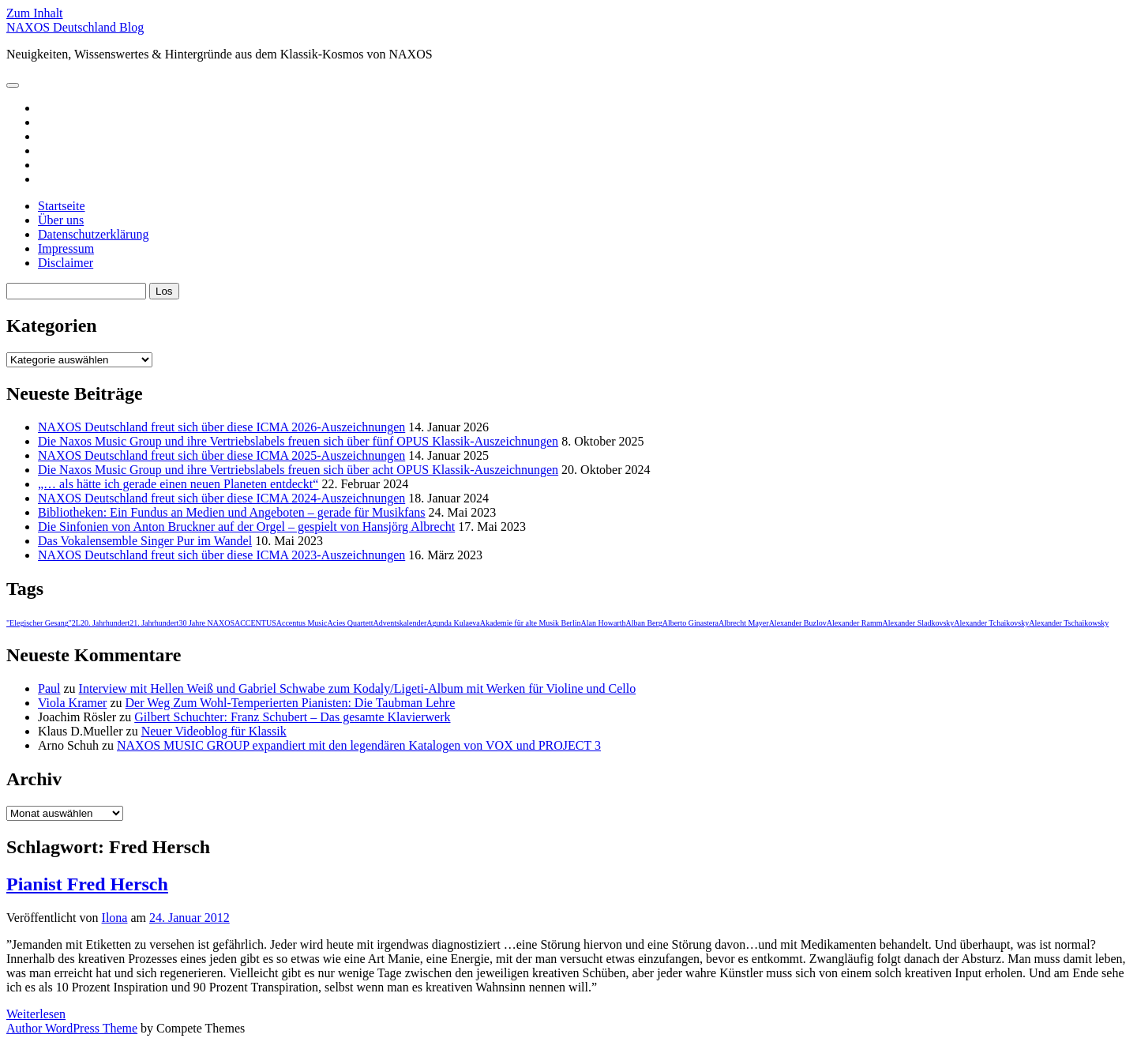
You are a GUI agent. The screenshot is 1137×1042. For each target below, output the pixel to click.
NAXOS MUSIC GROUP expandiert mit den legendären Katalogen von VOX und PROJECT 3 (359, 745)
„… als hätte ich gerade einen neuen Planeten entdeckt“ (178, 484)
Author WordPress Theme (71, 1028)
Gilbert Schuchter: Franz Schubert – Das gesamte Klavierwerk (292, 717)
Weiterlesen (36, 1014)
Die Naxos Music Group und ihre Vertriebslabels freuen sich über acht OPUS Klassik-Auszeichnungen (298, 469)
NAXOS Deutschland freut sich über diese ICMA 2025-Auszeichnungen (221, 455)
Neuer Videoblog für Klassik (214, 731)
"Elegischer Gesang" (39, 623)
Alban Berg (643, 623)
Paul (49, 688)
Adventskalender (400, 623)
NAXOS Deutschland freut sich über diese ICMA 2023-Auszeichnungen (221, 555)
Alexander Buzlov (798, 623)
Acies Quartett (350, 623)
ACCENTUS (255, 623)
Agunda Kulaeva (452, 623)
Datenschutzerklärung (93, 234)
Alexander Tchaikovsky (991, 623)
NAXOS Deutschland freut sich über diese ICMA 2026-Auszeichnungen (221, 427)
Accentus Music (302, 623)
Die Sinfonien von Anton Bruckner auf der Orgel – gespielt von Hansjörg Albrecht (246, 526)
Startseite (61, 206)
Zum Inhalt (34, 13)
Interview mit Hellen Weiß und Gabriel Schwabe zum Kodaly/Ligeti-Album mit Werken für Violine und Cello (357, 688)
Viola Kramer (72, 702)
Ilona (115, 917)
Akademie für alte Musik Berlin (530, 623)
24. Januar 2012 (189, 917)
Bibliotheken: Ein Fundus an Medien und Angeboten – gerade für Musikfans (232, 512)
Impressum (66, 248)
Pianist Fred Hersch (87, 884)
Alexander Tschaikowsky (1069, 623)
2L (76, 623)
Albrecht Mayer (744, 623)
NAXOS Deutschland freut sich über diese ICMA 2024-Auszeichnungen (221, 498)
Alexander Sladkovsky (918, 623)
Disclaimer (65, 262)
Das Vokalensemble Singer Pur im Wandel (145, 540)
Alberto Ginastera (690, 623)
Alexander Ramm (855, 623)
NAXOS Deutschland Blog (75, 27)
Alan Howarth (603, 623)
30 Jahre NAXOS (206, 623)
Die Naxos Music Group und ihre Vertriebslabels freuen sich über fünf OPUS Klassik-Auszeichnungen (298, 441)
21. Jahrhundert (153, 623)
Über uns (61, 220)
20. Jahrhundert (105, 623)
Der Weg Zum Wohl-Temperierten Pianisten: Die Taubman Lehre (291, 702)
